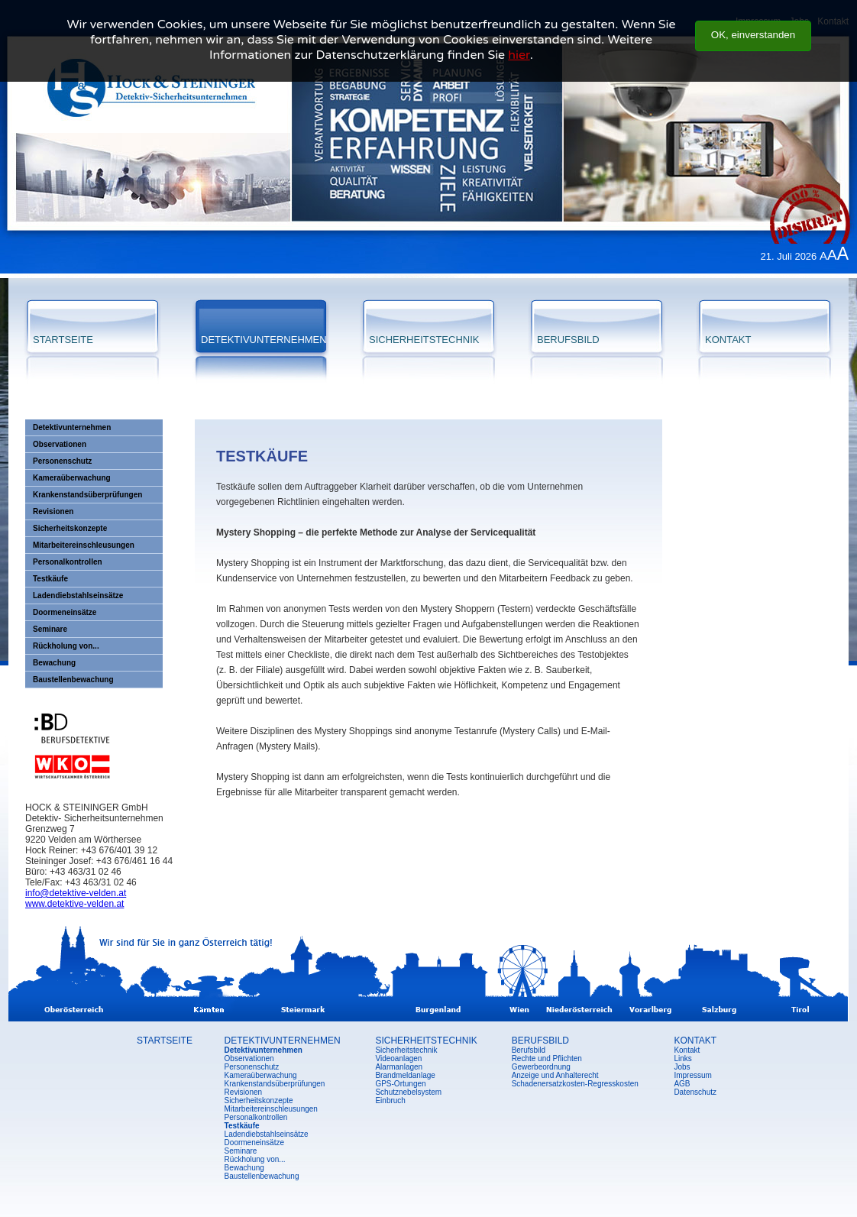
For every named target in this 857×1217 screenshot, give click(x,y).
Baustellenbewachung (73, 679)
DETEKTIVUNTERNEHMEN (264, 339)
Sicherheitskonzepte (70, 528)
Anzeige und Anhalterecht (555, 1075)
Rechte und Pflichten (547, 1058)
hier (518, 39)
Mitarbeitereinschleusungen (83, 545)
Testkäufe (50, 579)
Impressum (692, 1075)
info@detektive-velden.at (75, 893)
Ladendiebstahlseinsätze (78, 595)
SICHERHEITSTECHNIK (424, 339)
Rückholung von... (66, 646)
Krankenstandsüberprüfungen (87, 494)
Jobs (682, 1067)
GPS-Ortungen (400, 1083)
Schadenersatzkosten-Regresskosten (575, 1083)
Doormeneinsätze (64, 612)
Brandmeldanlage (405, 1075)
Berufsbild (528, 1050)
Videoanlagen (398, 1058)
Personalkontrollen (67, 562)
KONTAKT (728, 339)
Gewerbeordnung (541, 1067)
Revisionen (53, 511)
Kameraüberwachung (72, 478)
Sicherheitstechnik (406, 1050)
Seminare (50, 629)
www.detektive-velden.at (74, 903)
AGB (682, 1083)
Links (682, 1058)
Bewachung (54, 663)
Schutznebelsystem (408, 1092)
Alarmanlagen (398, 1067)
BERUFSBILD (568, 339)
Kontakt (687, 1050)
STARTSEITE (63, 339)
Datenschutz (695, 1092)
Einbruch (390, 1100)
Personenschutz (62, 461)
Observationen (59, 444)
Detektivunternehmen (72, 427)
